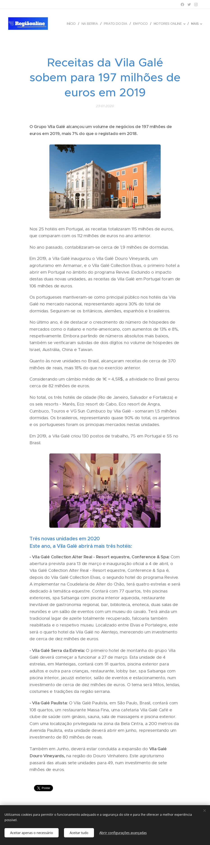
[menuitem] (72, 23)
